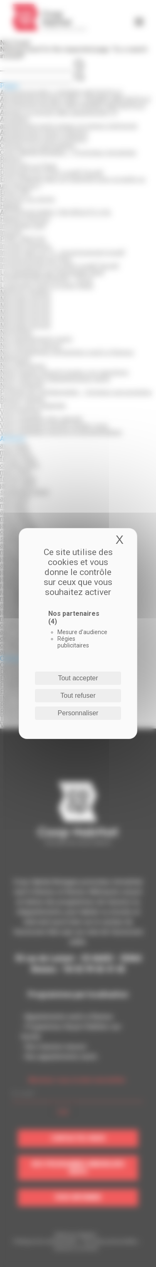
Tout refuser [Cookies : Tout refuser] (77, 695)
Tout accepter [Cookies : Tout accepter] (78, 678)
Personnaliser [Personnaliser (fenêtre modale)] (78, 713)
